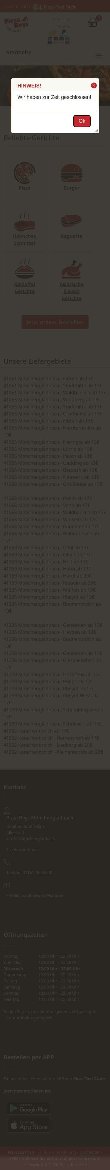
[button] (93, 85)
